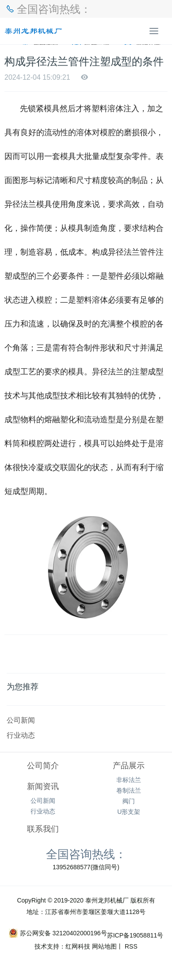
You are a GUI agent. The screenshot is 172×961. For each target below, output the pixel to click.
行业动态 (21, 735)
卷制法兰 (128, 790)
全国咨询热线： (86, 854)
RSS (130, 946)
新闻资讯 (43, 786)
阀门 (128, 801)
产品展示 (129, 765)
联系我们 (43, 829)
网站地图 (104, 946)
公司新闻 (21, 720)
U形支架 (128, 812)
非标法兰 (128, 780)
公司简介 (43, 765)
